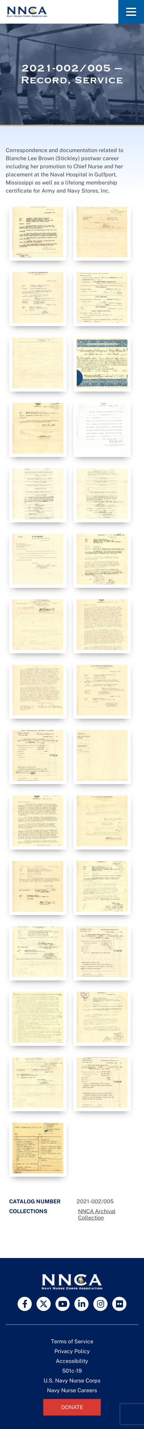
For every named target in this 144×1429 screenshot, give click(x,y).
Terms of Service (72, 1341)
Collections (28, 1211)
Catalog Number (35, 1201)
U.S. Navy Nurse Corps (72, 1380)
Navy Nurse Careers (72, 1390)
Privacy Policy (72, 1351)
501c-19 (72, 1371)
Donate (72, 1407)
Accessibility (72, 1361)
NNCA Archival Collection (97, 1214)
